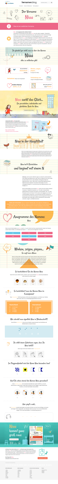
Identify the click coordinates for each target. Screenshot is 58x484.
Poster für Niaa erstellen (14, 443)
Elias (18, 476)
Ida (14, 312)
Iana (45, 240)
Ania (13, 240)
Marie (6, 474)
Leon (18, 479)
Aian (13, 237)
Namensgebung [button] (35, 5)
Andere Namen (17, 86)
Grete (31, 474)
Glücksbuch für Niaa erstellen (29, 110)
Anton (15, 314)
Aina (29, 237)
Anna (6, 478)
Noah (18, 477)
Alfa (38, 314)
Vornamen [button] (21, 5)
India (38, 312)
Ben (18, 480)
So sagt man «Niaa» (38, 70)
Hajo (30, 480)
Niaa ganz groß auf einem (47, 85)
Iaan (27, 233)
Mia (6, 479)
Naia (29, 243)
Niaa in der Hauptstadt (16, 78)
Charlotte (6, 476)
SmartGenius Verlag (44, 474)
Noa (30, 481)
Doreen (31, 479)
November (39, 311)
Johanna (6, 481)
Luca (18, 481)
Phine (31, 476)
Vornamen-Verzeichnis (10, 466)
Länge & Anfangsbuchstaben (41, 78)
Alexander (19, 474)
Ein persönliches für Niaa (17, 70)
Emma (6, 480)
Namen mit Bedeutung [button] (27, 5)
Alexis (31, 477)
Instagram (43, 476)
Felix (18, 478)
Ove (30, 478)
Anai (45, 237)
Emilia (6, 477)
